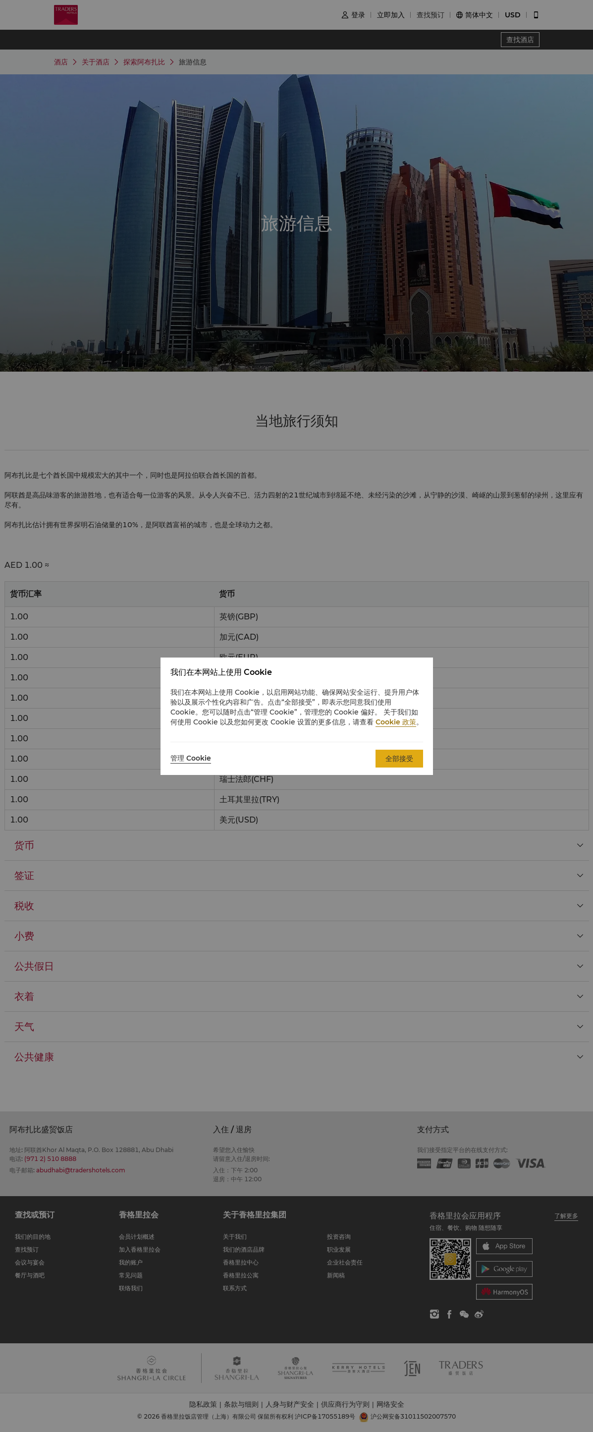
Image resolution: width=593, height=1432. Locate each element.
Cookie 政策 (396, 721)
